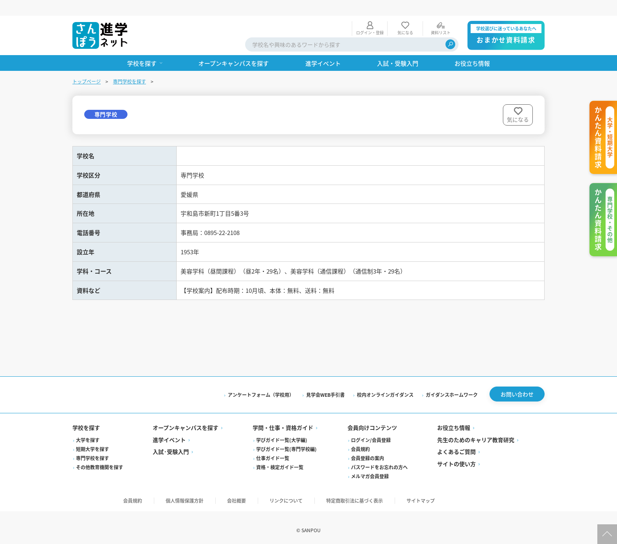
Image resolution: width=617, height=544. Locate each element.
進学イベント (169, 434)
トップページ (86, 65)
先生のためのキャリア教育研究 (475, 434)
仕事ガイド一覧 (272, 452)
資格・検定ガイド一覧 (279, 461)
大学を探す (88, 434)
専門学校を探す (129, 65)
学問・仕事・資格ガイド (283, 422)
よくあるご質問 (456, 446)
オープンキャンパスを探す (185, 422)
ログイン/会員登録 (371, 434)
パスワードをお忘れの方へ (379, 461)
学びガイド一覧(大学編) (281, 434)
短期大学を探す (92, 443)
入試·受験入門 (171, 446)
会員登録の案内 (367, 452)
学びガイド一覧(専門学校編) (286, 443)
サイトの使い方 (456, 458)
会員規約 (360, 443)
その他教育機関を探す (99, 461)
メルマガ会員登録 (370, 470)
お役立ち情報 (453, 422)
